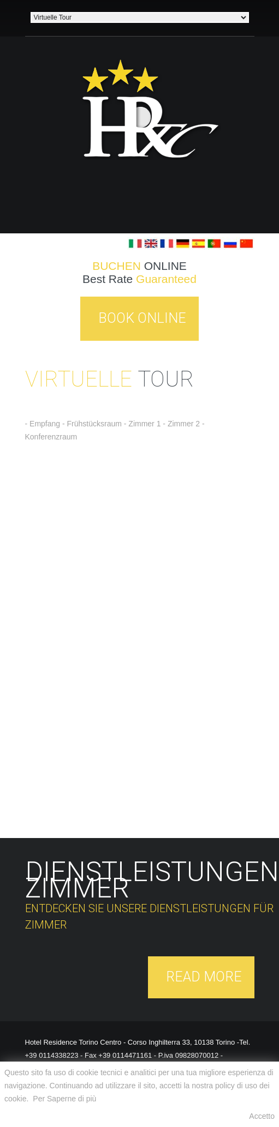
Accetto (262, 1116)
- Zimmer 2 (181, 423)
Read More (204, 977)
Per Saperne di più (64, 1098)
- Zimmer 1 (143, 423)
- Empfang (43, 423)
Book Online (142, 318)
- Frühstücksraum (92, 423)
